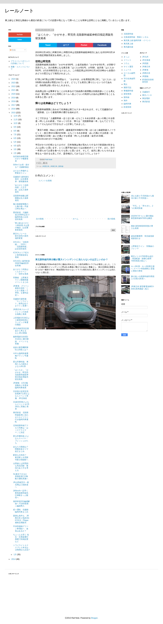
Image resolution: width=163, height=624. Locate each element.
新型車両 (127, 94)
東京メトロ (147, 95)
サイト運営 (128, 67)
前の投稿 (111, 219)
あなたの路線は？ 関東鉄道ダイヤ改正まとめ (20, 449)
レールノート (19, 10)
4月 (15, 146)
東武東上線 (128, 44)
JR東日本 (54, 166)
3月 (15, 149)
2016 (13, 109)
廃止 (125, 84)
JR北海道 (146, 60)
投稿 (13, 50)
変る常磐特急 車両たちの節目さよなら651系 (20, 364)
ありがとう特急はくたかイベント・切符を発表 (20, 271)
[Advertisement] (71, 200)
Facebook (102, 45)
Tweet (47, 45)
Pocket (84, 45)
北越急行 (146, 92)
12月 (16, 116)
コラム (126, 63)
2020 (13, 94)
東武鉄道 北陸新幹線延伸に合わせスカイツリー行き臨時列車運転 (20, 417)
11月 (16, 120)
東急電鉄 (146, 98)
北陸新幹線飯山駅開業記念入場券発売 (20, 198)
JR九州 (145, 57)
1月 (15, 554)
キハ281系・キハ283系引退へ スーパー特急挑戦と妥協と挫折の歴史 (143, 268)
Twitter (19, 39)
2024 (13, 79)
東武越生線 (128, 47)
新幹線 (60, 166)
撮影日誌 (127, 87)
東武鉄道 (146, 102)
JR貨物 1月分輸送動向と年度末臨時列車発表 (20, 385)
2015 (13, 113)
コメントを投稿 (45, 181)
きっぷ (126, 57)
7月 (15, 134)
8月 (15, 131)
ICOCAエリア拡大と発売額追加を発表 (21, 255)
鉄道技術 (127, 107)
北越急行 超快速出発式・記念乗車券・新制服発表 (21, 179)
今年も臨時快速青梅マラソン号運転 (20, 355)
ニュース (127, 70)
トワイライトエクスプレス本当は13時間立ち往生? (21, 547)
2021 (13, 90)
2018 (13, 101)
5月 (15, 142)
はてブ (66, 45)
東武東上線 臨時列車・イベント (137, 40)
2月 (15, 153)
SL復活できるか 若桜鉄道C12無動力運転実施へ (21, 476)
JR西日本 (45, 166)
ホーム (75, 219)
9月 (15, 127)
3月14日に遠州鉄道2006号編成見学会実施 (21, 263)
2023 (13, 83)
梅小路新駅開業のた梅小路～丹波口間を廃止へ (20, 206)
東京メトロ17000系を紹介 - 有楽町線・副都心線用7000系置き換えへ (142, 258)
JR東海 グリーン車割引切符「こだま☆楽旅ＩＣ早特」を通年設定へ (21, 290)
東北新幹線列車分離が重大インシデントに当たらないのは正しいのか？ (71, 259)
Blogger (94, 618)
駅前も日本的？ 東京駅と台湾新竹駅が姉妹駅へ (20, 457)
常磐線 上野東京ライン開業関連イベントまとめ (20, 280)
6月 (15, 138)
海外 (125, 100)
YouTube (20, 34)
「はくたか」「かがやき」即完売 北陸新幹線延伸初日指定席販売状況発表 (20, 374)
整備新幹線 (128, 91)
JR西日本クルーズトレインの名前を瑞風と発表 (21, 311)
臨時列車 (127, 104)
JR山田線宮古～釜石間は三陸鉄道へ (21, 484)
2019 (13, 98)
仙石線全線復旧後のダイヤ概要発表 (20, 158)
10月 (16, 123)
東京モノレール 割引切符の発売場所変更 (20, 236)
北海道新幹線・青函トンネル (136, 37)
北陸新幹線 (128, 34)
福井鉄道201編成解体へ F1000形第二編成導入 (21, 503)
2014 (13, 559)
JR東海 (145, 70)
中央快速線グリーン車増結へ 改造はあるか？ (20, 528)
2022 (13, 86)
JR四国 (145, 63)
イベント (127, 60)
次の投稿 (40, 219)
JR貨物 (145, 76)
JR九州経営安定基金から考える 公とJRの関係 (21, 330)
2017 (13, 105)
